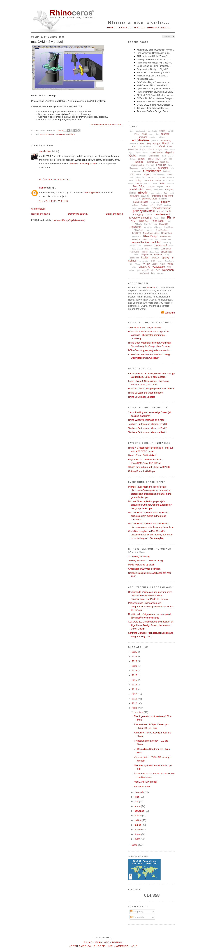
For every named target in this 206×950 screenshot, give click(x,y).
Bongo (156, 143)
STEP (136, 255)
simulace (133, 246)
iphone (138, 177)
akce (150, 134)
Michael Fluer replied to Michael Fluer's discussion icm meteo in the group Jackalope (148, 516)
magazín (160, 187)
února (138, 834)
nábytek (169, 189)
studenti (158, 254)
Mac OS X (139, 186)
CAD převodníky (145, 147)
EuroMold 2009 (142, 786)
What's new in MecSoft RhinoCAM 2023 (149, 467)
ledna (138, 839)
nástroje (132, 193)
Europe (99, 946)
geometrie (163, 168)
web (138, 270)
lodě (162, 183)
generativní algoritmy (148, 168)
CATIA (142, 150)
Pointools (144, 205)
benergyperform (92, 192)
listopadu (140, 792)
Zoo (153, 273)
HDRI (131, 174)
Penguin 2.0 (154, 202)
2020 (135, 666)
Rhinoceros (148, 227)
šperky (165, 257)
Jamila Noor (45, 151)
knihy (138, 180)
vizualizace (158, 266)
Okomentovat (38, 208)
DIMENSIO (143, 156)
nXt (165, 193)
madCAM (49, 134)
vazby (154, 264)
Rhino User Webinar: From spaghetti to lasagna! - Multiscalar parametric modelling (148, 335)
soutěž (144, 252)
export (141, 158)
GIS (172, 168)
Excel (164, 156)
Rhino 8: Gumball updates (141, 397)
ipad (131, 177)
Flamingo (138, 161)
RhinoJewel (149, 230)
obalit (172, 193)
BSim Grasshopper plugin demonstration (149, 350)
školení (145, 257)
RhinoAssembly (150, 224)
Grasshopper (152, 171)
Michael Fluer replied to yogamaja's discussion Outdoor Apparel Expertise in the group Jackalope (150, 505)
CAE (155, 147)
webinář (145, 270)
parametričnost (140, 202)
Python (160, 211)
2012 (135, 694)
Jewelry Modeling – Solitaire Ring (145, 560)
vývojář (132, 270)
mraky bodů (158, 190)
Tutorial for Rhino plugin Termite (144, 327)
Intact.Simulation (158, 174)
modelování (136, 189)
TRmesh (138, 264)
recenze (149, 215)
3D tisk (170, 131)
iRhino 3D (152, 177)
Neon (152, 193)
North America (80, 946)
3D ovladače (152, 131)
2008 (135, 845)
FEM (164, 159)
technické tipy (144, 261)
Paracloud (163, 199)
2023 (135, 661)
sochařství (166, 248)
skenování (148, 246)
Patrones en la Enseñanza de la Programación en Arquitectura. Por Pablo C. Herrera (150, 606)
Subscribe (168, 312)
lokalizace (170, 184)
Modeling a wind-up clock (141, 564)
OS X (138, 199)
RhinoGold (138, 230)
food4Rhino (165, 162)
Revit (156, 218)
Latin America (118, 946)
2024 (135, 656)
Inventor (170, 174)
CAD (134, 147)
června (138, 815)
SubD (167, 255)
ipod (144, 177)
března (138, 829)
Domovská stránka (77, 213)
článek (138, 153)
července (140, 811)
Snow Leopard (137, 249)
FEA (158, 159)
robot (144, 239)
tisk (131, 264)
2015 (135, 680)
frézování (150, 165)
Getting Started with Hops (141, 471)
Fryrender (161, 165)
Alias (157, 134)
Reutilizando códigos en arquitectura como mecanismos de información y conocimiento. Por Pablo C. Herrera (150, 595)
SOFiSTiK (155, 249)
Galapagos (133, 168)
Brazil (165, 143)
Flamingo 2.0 (151, 162)
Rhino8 (168, 221)
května (138, 820)
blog (149, 143)
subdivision (134, 258)
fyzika (170, 165)
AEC (144, 134)
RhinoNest (136, 233)
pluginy (165, 201)
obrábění (134, 196)
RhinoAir (138, 224)
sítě (140, 246)
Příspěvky (136, 911)
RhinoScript (150, 236)
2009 (135, 708)
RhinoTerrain (165, 236)
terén (153, 261)
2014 (135, 684)
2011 (135, 698)
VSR (169, 267)
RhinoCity (157, 227)
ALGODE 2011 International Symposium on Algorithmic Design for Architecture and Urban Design (150, 625)
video (170, 263)
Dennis (43, 187)
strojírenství (146, 254)
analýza (165, 134)
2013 (135, 689)
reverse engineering (140, 217)
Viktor (134, 267)
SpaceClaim (154, 252)
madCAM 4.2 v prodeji (47, 42)
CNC (166, 150)
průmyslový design (161, 208)
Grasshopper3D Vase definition (144, 568)
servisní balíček (65, 134)
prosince (139, 712)
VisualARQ (144, 266)
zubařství (160, 273)
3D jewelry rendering (139, 556)
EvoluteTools (154, 156)
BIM (142, 143)
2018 (135, 670)
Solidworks (135, 252)
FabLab (150, 159)
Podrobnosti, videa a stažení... (107, 124)
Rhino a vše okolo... (139, 22)
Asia (134, 946)
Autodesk (154, 141)
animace (142, 137)
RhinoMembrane (162, 230)
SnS (147, 249)
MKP (168, 186)
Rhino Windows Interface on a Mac (146, 420)
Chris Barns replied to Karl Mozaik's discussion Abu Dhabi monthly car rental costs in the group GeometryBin (150, 535)
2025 (135, 652)
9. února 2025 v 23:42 (54, 179)
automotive (134, 144)
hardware (167, 171)
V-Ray (146, 263)
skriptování (161, 245)
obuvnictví (145, 196)
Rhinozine (136, 239)
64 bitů (136, 134)
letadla (146, 184)
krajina (158, 180)
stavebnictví (166, 252)
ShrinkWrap (167, 243)
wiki (152, 270)
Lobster (154, 184)
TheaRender (169, 261)
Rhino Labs (157, 220)
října (137, 797)
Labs (165, 180)
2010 (135, 703)
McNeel (151, 287)
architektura (140, 140)
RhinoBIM (163, 224)
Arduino (152, 137)
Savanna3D (153, 239)
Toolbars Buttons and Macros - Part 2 (147, 428)
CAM (42, 134)
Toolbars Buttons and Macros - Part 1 (147, 432)
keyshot (162, 177)
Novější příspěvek (40, 213)
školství (155, 257)
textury (160, 261)
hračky (138, 174)
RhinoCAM (135, 227)
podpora (135, 205)
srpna (138, 806)
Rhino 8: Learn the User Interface (145, 392)
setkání (156, 242)
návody (142, 192)
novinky (159, 193)
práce (153, 205)
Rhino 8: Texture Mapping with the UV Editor (151, 388)
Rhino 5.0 (143, 220)
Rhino (162, 218)
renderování (162, 214)
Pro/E (160, 205)
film (170, 159)
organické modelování (162, 196)
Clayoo (159, 150)
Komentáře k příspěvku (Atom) (69, 220)
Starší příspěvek (114, 213)
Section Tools (165, 239)
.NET (132, 131)
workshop (168, 269)
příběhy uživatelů (144, 211)
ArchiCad (161, 137)
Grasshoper (136, 171)
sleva (171, 246)
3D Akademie (141, 131)
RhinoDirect (168, 227)
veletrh (162, 264)
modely (149, 189)
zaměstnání (144, 273)
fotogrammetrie (137, 165)
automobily (166, 140)
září (137, 801)
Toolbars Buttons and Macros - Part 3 (147, 424)
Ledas (139, 183)
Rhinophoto (166, 233)
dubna (138, 825)
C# (172, 144)
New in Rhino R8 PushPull (142, 455)
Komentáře (137, 917)
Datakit (145, 153)
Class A (151, 150)
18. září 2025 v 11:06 (53, 201)
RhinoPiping (136, 236)
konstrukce (148, 180)
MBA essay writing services (84, 163)
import (147, 174)
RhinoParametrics (151, 233)
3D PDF (162, 131)
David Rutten (157, 152)
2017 (135, 675)
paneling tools (149, 198)
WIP (158, 270)
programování (143, 208)
